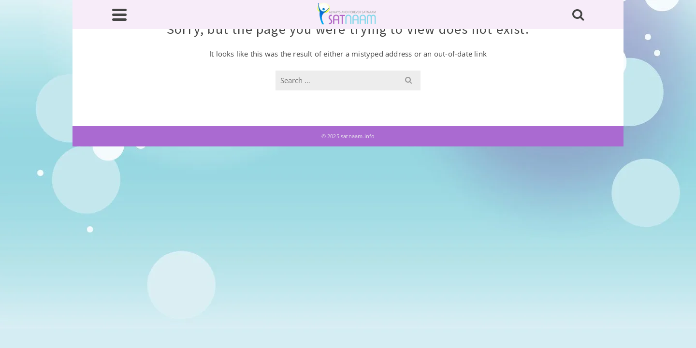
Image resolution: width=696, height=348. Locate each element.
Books (441, 93)
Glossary (294, 93)
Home (129, 93)
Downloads (498, 93)
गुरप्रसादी (393, 93)
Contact (561, 93)
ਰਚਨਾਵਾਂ (346, 93)
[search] (518, 37)
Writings (234, 87)
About (177, 87)
